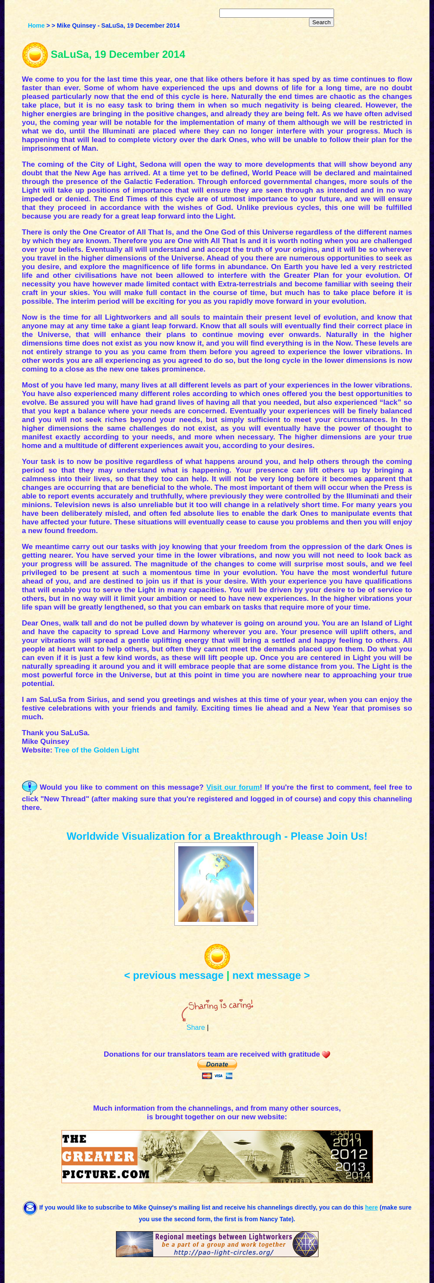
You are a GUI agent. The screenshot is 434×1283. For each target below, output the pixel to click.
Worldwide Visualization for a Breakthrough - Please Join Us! (217, 836)
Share (195, 1027)
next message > (271, 975)
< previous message (174, 975)
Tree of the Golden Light (97, 750)
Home (36, 25)
